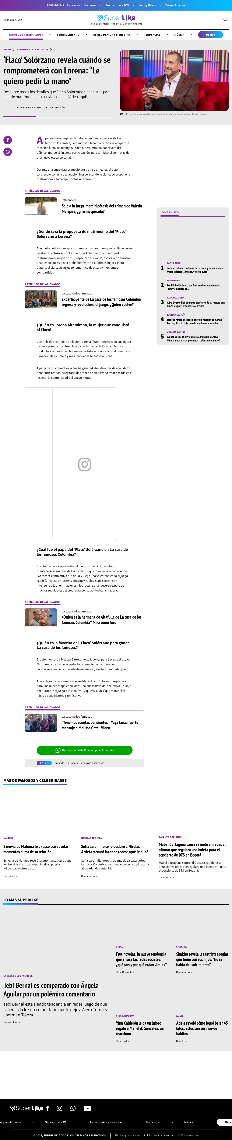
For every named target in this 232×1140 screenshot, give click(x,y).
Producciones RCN (117, 5)
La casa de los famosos (81, 5)
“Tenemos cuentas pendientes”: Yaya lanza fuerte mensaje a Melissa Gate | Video (100, 725)
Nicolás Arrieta (91, 838)
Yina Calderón (125, 1015)
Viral (119, 946)
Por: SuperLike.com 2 (29, 107)
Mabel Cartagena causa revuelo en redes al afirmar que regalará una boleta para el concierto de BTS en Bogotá (192, 849)
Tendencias (152, 34)
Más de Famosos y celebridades (35, 780)
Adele (180, 1015)
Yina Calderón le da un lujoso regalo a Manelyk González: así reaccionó (140, 1028)
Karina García (176, 314)
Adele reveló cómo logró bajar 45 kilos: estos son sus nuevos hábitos (202, 1028)
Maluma (8, 838)
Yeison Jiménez (175, 5)
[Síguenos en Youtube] (87, 1110)
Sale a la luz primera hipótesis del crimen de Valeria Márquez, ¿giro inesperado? (102, 208)
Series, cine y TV (68, 34)
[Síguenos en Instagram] (59, 1110)
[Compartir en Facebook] (7, 140)
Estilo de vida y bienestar (111, 34)
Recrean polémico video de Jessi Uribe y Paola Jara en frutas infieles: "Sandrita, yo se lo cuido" (195, 269)
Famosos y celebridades (26, 34)
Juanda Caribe (176, 331)
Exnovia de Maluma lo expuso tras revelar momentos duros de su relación (35, 849)
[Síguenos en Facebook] (47, 1110)
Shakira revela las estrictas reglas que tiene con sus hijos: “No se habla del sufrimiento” (202, 959)
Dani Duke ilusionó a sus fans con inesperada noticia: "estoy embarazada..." (194, 287)
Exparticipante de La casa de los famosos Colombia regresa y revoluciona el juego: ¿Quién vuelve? (101, 301)
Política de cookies (188, 1135)
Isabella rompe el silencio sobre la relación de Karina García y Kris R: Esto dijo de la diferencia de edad (194, 321)
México (210, 34)
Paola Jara (173, 263)
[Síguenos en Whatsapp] (73, 1110)
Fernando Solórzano (65, 762)
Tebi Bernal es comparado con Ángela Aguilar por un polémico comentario (51, 989)
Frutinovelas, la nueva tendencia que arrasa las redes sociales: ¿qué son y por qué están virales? (141, 959)
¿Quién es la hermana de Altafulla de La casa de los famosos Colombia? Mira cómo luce (101, 619)
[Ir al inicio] (116, 20)
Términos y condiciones (127, 1135)
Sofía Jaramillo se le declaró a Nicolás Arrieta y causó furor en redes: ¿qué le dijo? (114, 849)
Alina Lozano (175, 297)
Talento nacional (170, 837)
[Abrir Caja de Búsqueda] (225, 20)
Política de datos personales (159, 1135)
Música (179, 34)
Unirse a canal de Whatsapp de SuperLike (84, 750)
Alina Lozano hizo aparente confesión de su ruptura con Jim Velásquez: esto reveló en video (196, 304)
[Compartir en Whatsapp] (7, 152)
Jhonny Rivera (147, 5)
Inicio (7, 49)
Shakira (181, 946)
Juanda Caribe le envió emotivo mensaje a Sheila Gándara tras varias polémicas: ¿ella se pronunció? (193, 338)
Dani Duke (173, 280)
